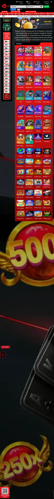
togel (28, 13)
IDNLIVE (17, 13)
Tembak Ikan (44, 13)
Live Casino (33, 13)
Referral (50, 13)
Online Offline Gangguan (6, 96)
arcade (21, 13)
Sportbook (4, 13)
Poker (25, 13)
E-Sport (10, 13)
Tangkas (38, 13)
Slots (13, 13)
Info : (3, 16)
